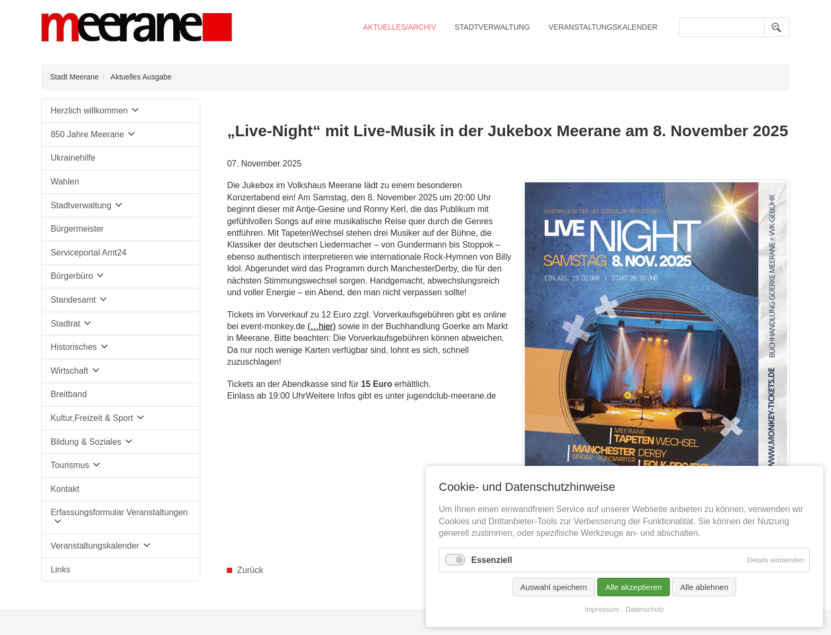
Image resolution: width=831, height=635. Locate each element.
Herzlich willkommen (89, 110)
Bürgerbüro (71, 275)
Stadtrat (65, 323)
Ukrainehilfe (72, 157)
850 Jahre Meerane (87, 134)
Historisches (73, 346)
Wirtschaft (69, 370)
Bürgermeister (76, 228)
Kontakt (64, 488)
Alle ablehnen (704, 587)
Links (60, 569)
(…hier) (321, 326)
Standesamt (72, 299)
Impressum (601, 609)
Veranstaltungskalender (603, 27)
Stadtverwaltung (492, 27)
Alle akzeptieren (633, 587)
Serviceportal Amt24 (88, 252)
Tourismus (69, 465)
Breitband (68, 394)
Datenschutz (645, 609)
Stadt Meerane (74, 77)
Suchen (777, 27)
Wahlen (64, 181)
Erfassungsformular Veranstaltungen (119, 512)
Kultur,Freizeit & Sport (91, 417)
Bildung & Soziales (85, 441)
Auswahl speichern (553, 587)
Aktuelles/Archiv (399, 27)
